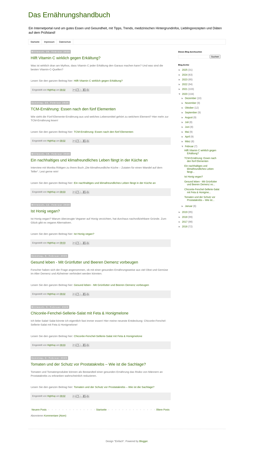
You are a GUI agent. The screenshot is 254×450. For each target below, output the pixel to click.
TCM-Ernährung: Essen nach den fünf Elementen (73, 109)
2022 (185, 84)
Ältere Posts (163, 409)
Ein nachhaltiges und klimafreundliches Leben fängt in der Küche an (89, 160)
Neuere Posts (39, 409)
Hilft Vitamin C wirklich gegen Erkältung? (66, 58)
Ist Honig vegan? (45, 211)
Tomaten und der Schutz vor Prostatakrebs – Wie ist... (199, 198)
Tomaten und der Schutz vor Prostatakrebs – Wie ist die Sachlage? (88, 364)
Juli (187, 122)
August (189, 117)
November (191, 103)
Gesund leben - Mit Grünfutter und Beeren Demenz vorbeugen (84, 262)
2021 (185, 89)
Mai (187, 131)
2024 (185, 74)
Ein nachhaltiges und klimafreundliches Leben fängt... (199, 168)
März (188, 141)
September (191, 112)
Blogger (143, 441)
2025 (185, 69)
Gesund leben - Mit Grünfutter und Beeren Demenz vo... (200, 183)
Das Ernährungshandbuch (69, 15)
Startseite (35, 42)
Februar (189, 146)
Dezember (191, 98)
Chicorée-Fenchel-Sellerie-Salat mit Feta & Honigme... (201, 191)
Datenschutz (65, 42)
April (187, 136)
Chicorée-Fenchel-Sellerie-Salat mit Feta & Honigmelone (79, 313)
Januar (189, 206)
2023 (185, 79)
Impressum (49, 42)
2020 (185, 94)
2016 (185, 226)
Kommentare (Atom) (55, 415)
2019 (185, 212)
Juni (187, 126)
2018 (185, 217)
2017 (185, 221)
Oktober (189, 107)
